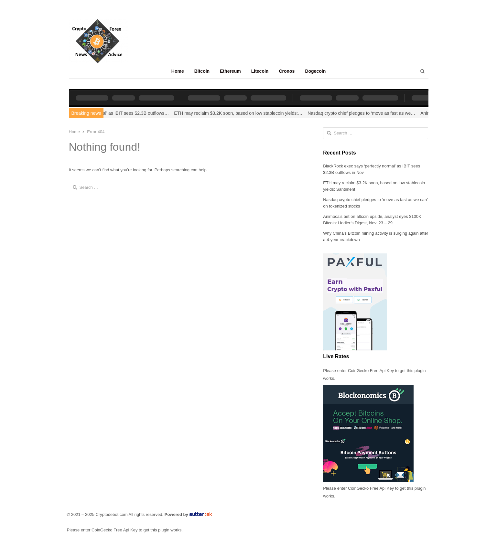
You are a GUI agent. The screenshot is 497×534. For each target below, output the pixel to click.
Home (177, 71)
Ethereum (230, 71)
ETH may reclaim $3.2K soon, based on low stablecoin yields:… (242, 113)
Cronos (287, 71)
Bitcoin (202, 71)
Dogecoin (315, 71)
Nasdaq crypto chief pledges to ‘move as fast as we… (366, 113)
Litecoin (260, 71)
